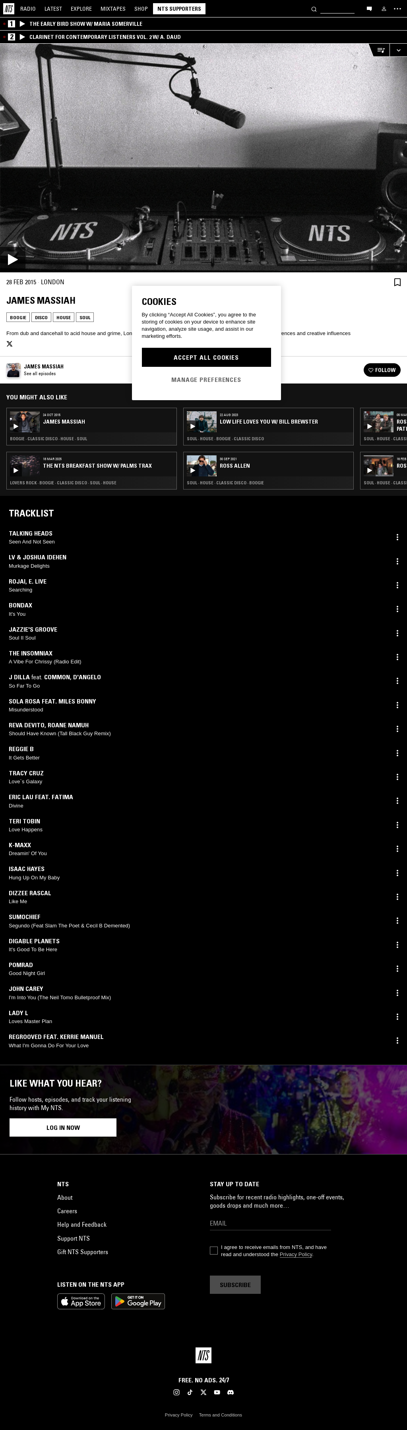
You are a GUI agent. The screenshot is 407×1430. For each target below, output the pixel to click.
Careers (67, 1211)
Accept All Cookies (206, 357)
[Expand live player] (398, 50)
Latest (53, 8)
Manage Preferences (206, 380)
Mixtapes (113, 8)
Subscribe (235, 1285)
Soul (84, 317)
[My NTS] (384, 8)
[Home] (8, 8)
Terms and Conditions (220, 1415)
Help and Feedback (82, 1224)
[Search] (314, 8)
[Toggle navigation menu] (397, 8)
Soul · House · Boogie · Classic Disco (225, 438)
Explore (81, 8)
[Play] (203, 158)
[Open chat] (369, 8)
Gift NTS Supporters (82, 1252)
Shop (141, 8)
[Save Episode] (397, 282)
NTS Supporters (179, 8)
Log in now (63, 1127)
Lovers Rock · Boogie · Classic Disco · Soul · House (63, 483)
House (63, 317)
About (64, 1197)
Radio (28, 8)
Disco (41, 317)
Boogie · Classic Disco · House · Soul (48, 438)
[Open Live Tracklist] (379, 50)
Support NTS (73, 1238)
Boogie (18, 317)
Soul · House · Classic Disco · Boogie (225, 483)
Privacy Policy (296, 1254)
